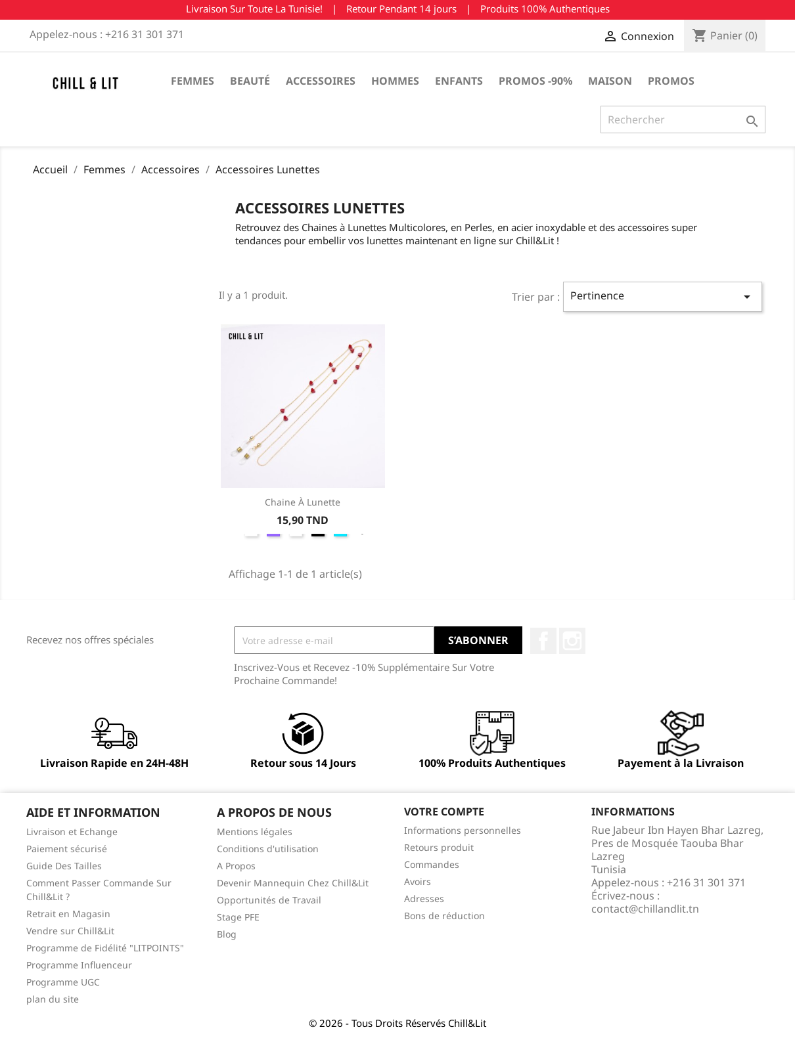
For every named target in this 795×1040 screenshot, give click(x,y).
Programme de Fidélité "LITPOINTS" (105, 948)
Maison (610, 81)
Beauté (250, 81)
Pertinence (662, 296)
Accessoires (320, 81)
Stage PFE (238, 917)
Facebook (543, 641)
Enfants (459, 81)
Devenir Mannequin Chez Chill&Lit (293, 883)
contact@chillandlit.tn (645, 908)
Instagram (572, 641)
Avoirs (417, 881)
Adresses (424, 898)
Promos (671, 81)
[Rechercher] (683, 119)
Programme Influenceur (79, 965)
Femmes (192, 81)
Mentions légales (254, 831)
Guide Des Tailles (64, 865)
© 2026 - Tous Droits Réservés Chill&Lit (397, 1022)
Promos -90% (535, 81)
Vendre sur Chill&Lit (70, 930)
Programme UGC (63, 982)
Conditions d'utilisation (268, 848)
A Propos (236, 865)
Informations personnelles (462, 830)
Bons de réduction (444, 915)
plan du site (52, 999)
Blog (227, 934)
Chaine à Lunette (302, 502)
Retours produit (439, 847)
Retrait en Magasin (68, 913)
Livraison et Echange (72, 831)
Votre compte (444, 811)
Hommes (395, 81)
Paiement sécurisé (66, 848)
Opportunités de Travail (269, 900)
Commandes (431, 864)
